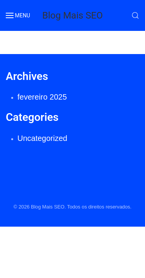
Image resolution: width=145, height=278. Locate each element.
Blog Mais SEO (72, 15)
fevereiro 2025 (42, 97)
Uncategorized (42, 138)
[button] (135, 15)
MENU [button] (18, 15)
